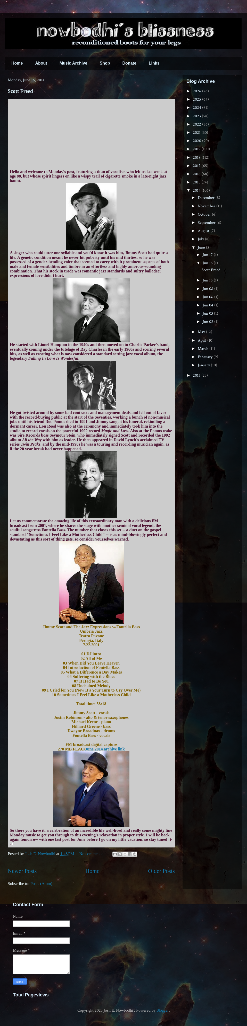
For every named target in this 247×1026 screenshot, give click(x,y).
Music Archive (73, 63)
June (202, 247)
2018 (197, 157)
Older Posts (161, 871)
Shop (105, 63)
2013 (197, 375)
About (41, 63)
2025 (197, 99)
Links (154, 63)
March (203, 348)
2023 (197, 116)
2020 (197, 141)
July (201, 239)
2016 (197, 174)
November (207, 206)
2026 (197, 91)
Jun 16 (208, 263)
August (204, 231)
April (202, 340)
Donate (129, 63)
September (207, 222)
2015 (197, 182)
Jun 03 (208, 313)
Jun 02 (208, 321)
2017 (197, 166)
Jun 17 (208, 255)
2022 (197, 124)
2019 (197, 149)
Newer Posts (22, 871)
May (202, 332)
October (205, 214)
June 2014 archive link (105, 749)
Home (17, 63)
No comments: (92, 854)
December (207, 197)
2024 (197, 107)
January (204, 365)
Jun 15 (208, 280)
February (205, 357)
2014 (197, 190)
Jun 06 (208, 297)
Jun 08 (208, 288)
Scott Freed (20, 91)
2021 (197, 132)
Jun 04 (208, 305)
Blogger (163, 1010)
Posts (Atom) (41, 883)
